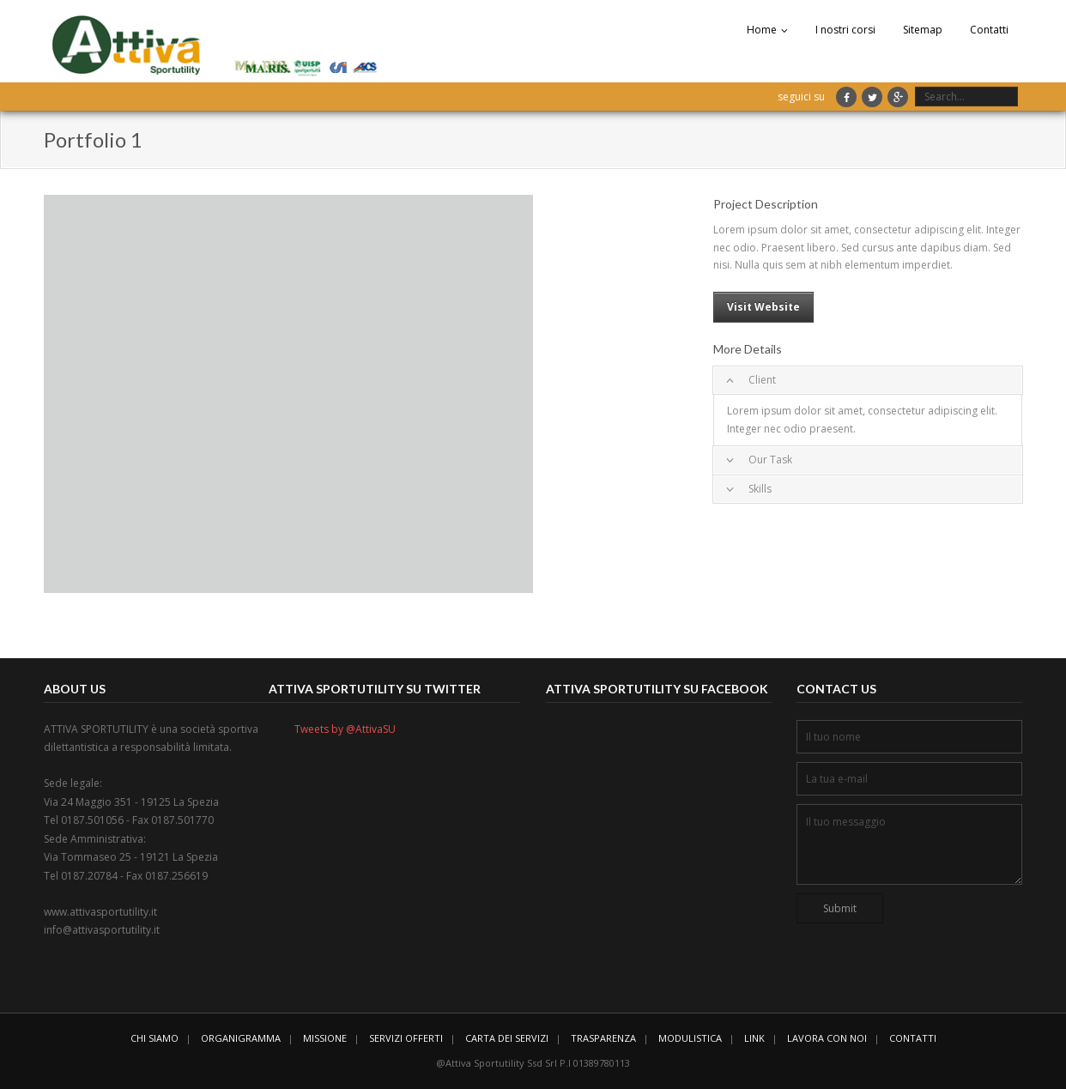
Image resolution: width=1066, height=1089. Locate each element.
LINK (754, 1038)
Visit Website (763, 306)
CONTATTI (912, 1038)
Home (762, 29)
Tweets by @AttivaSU (345, 729)
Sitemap (922, 29)
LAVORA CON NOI (827, 1038)
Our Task (770, 459)
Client (762, 379)
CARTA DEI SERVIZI (506, 1038)
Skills (760, 488)
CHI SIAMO (154, 1038)
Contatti (989, 29)
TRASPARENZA (603, 1038)
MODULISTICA (690, 1038)
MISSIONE (325, 1038)
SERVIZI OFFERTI (406, 1038)
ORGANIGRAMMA (241, 1038)
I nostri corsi (845, 29)
